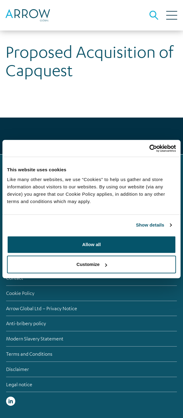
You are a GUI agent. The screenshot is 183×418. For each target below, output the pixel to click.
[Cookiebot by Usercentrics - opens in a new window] (149, 148)
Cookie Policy (20, 293)
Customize (92, 264)
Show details (150, 224)
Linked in (10, 401)
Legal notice (19, 384)
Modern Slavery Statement (34, 339)
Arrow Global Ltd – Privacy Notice (41, 308)
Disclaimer (17, 369)
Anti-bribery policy (26, 323)
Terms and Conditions (29, 354)
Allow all (91, 244)
